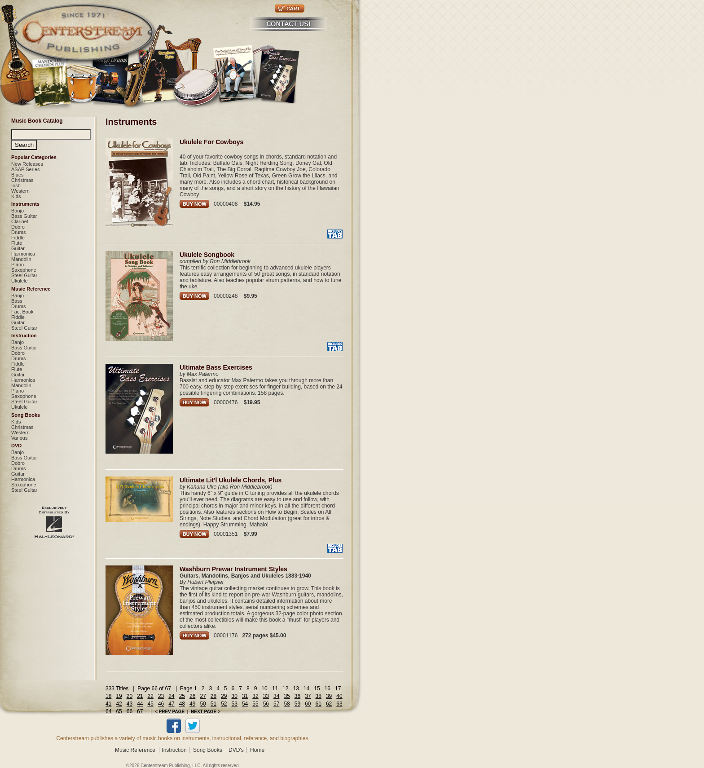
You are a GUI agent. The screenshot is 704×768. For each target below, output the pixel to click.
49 (192, 704)
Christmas (22, 180)
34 (276, 696)
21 (140, 696)
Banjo (17, 210)
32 (255, 696)
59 (297, 704)
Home (257, 750)
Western (20, 191)
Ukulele (19, 280)
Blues (17, 174)
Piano (17, 264)
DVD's (236, 750)
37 (308, 696)
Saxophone (23, 270)
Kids (16, 196)
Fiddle (18, 237)
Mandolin (21, 259)
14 (306, 688)
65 (119, 711)
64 (108, 711)
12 (285, 688)
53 (235, 704)
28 (213, 696)
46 (161, 704)
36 (297, 696)
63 (339, 704)
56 (266, 704)
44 (140, 704)
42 (119, 704)
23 (161, 696)
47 (171, 704)
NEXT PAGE (203, 711)
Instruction (24, 335)
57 (276, 704)
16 (327, 688)
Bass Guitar (24, 216)
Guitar (18, 248)
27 (203, 696)
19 (119, 696)
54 (245, 704)
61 (318, 704)
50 (203, 704)
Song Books (25, 415)
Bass (16, 301)
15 (317, 688)
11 (275, 688)
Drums (18, 232)
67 (140, 711)
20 (129, 696)
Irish (16, 185)
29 (224, 696)
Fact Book (22, 311)
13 (296, 688)
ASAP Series (25, 169)
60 (308, 704)
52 (224, 704)
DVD (16, 445)
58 (287, 704)
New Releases (27, 164)
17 (338, 688)
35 (287, 696)
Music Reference (30, 288)
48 (182, 704)
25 (182, 696)
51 (213, 704)
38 (318, 696)
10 (264, 688)
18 (108, 696)
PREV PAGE (172, 711)
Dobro (18, 227)
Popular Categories (34, 157)
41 (108, 704)
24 (171, 696)
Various (19, 438)
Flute (16, 243)
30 (235, 696)
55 (255, 704)
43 (129, 704)
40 (339, 696)
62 (329, 704)
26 (192, 696)
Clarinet (19, 221)
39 (329, 696)
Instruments (25, 204)
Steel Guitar (24, 275)
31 (245, 696)
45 (151, 704)
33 (266, 696)
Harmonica (23, 253)
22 (151, 696)
